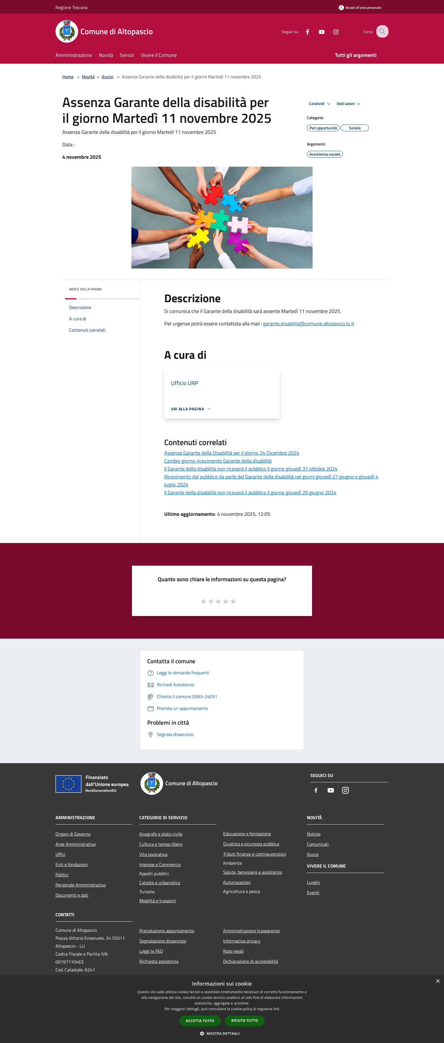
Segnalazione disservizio (162, 940)
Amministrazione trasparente (251, 930)
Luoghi (313, 882)
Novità (88, 76)
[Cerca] (381, 31)
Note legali (233, 951)
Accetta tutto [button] (200, 1020)
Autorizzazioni (237, 882)
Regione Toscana (71, 7)
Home (68, 76)
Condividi (320, 103)
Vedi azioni (349, 103)
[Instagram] (331, 31)
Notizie (314, 833)
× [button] (438, 981)
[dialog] (222, 1009)
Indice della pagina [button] (85, 289)
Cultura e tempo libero (160, 844)
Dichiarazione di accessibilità (250, 961)
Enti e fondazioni (72, 864)
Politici (62, 874)
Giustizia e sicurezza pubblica (251, 843)
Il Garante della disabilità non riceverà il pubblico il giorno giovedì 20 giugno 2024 (250, 492)
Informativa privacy (242, 940)
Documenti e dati (72, 895)
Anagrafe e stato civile (160, 833)
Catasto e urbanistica (159, 882)
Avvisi (108, 76)
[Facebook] (303, 31)
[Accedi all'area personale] (359, 7)
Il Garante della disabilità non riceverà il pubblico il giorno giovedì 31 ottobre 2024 (251, 469)
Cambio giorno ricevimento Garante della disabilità (218, 461)
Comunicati (318, 844)
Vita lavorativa (153, 854)
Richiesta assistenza (158, 961)
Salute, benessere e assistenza (252, 872)
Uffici (60, 854)
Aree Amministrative (76, 844)
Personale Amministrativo (81, 884)
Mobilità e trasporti (157, 900)
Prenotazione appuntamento (166, 930)
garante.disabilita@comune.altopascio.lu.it (308, 323)
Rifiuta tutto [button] (244, 1020)
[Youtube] (317, 31)
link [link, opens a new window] (276, 1008)
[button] (222, 1033)
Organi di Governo (73, 833)
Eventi (313, 892)
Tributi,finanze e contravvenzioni (254, 854)
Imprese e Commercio (160, 864)
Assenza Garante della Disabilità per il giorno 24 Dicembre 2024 (231, 453)
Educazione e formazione (247, 833)
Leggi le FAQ (151, 951)
